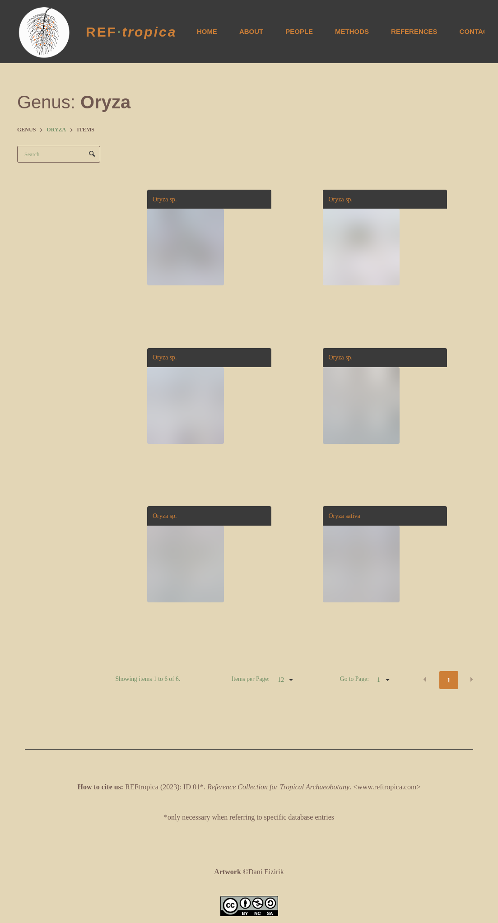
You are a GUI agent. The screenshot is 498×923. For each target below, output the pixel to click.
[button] (424, 680)
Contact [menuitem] (476, 31)
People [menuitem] (299, 31)
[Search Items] (58, 154)
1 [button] (449, 680)
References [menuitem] (414, 31)
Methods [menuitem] (352, 31)
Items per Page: (251, 679)
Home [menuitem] (207, 31)
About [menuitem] (251, 31)
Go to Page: (354, 679)
